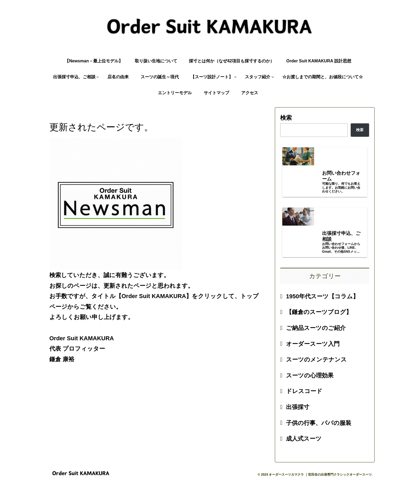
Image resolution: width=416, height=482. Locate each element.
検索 (286, 117)
